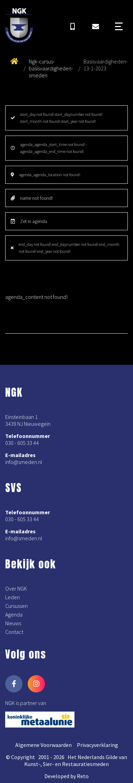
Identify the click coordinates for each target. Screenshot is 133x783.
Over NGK (16, 588)
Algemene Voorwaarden (43, 744)
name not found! (32, 198)
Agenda (14, 614)
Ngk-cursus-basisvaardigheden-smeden (51, 68)
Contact (14, 631)
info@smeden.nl (23, 461)
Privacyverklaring (97, 744)
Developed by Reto (66, 776)
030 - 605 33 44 (22, 442)
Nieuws (13, 623)
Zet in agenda (29, 221)
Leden (12, 597)
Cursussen (16, 605)
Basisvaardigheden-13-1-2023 (105, 65)
